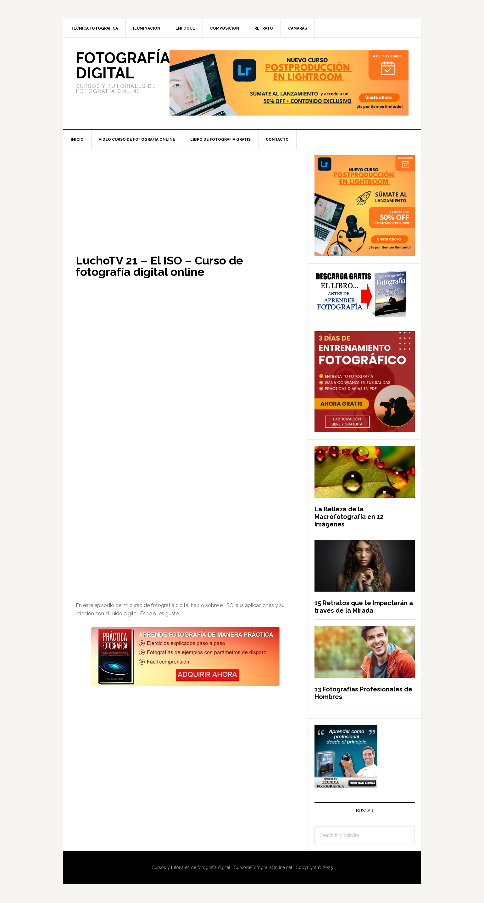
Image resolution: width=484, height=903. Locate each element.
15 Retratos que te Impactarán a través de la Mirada (363, 606)
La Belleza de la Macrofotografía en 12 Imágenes (348, 516)
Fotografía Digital (123, 65)
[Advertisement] (185, 195)
